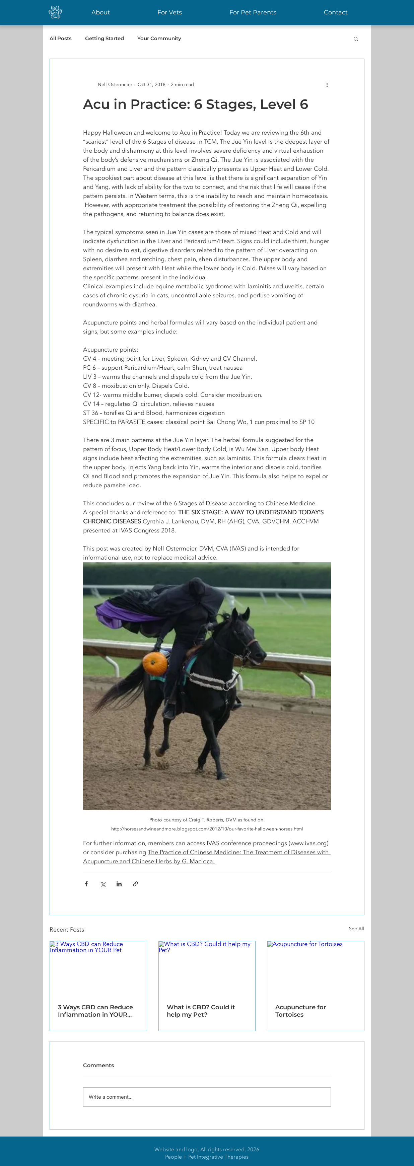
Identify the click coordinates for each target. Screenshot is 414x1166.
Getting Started (104, 38)
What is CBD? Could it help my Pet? (201, 1011)
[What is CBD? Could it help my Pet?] (207, 968)
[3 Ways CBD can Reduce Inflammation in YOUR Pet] (98, 968)
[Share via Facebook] (86, 884)
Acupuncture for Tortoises (300, 1011)
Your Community (159, 38)
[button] (356, 38)
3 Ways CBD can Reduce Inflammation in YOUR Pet (95, 1011)
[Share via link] (135, 884)
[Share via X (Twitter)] (102, 884)
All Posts (61, 38)
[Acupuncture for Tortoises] (315, 968)
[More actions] (327, 84)
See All (356, 929)
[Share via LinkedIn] (119, 884)
